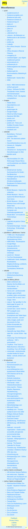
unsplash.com (11, 129)
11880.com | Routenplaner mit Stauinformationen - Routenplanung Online (16, 237)
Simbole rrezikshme (13, 378)
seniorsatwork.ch (13, 62)
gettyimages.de (12, 109)
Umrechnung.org (12, 454)
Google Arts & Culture (14, 380)
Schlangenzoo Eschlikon (15, 499)
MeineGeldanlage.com (14, 405)
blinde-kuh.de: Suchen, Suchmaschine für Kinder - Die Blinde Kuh (15, 172)
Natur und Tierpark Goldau (16, 492)
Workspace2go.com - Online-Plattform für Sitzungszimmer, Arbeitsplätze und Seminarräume (16, 461)
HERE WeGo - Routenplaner (16, 241)
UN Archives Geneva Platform (17, 472)
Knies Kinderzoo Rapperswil (16, 490)
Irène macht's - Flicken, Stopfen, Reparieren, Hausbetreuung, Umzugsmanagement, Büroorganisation (14, 391)
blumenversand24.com (14, 365)
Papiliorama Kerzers (13, 494)
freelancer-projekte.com (15, 15)
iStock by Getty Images (14, 114)
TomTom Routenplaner (14, 257)
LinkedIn (10, 44)
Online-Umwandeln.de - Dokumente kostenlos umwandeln (14, 327)
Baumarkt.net (11, 362)
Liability (14, 523)
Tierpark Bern (11, 501)
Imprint (14, 525)
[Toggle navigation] (24, 3)
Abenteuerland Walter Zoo (15, 483)
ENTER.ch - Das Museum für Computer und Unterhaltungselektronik (16, 210)
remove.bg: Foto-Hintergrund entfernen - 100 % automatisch (16, 340)
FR (27, 218)
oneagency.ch (11, 55)
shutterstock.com (13, 127)
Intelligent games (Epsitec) (16, 177)
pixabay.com (11, 121)
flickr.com (10, 107)
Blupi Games (11, 367)
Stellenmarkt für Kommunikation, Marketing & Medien (16, 73)
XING (9, 80)
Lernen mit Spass (13, 273)
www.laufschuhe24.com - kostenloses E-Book (15, 400)
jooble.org (10, 42)
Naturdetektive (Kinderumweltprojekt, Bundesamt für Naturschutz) (16, 181)
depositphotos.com (13, 105)
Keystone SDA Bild (13, 116)
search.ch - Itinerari (13, 255)
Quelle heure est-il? (13, 416)
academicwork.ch (13, 13)
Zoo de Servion (12, 510)
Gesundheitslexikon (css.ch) (16, 143)
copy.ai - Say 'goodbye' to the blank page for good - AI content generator (16, 304)
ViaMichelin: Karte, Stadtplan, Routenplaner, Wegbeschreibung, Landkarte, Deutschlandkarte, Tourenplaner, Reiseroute (17, 264)
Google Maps (11, 244)
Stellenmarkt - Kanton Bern (16, 78)
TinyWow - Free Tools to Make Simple (16, 347)
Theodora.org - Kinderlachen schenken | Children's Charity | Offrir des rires (17, 450)
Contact (24, 1)
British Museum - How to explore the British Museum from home (16, 197)
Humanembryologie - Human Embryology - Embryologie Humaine (16, 228)
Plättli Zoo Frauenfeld (14, 497)
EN (27, 215)
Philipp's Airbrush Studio (15, 414)
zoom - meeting (12, 468)
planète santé (11, 154)
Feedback (14, 518)
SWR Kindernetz (12, 185)
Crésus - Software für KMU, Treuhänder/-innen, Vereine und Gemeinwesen (16, 91)
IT (26, 220)
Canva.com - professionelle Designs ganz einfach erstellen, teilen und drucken (16, 293)
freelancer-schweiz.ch (14, 20)
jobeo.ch (10, 28)
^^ (26, 528)
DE (27, 213)
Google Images (12, 112)
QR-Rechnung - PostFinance (16, 421)
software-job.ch (12, 64)
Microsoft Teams (12, 407)
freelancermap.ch (13, 22)
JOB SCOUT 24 (12, 33)
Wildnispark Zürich (13, 506)
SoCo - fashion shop (13, 436)
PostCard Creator (13, 418)
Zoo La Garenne (12, 512)
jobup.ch (10, 40)
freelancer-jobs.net (14, 17)
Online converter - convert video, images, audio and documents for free (15, 320)
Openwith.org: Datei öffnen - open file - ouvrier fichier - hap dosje (17, 333)
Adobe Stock (11, 103)
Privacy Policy (14, 520)
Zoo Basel (10, 508)
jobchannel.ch (11, 26)
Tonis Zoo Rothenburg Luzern (17, 503)
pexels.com (11, 118)
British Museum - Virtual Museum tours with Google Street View (16, 203)
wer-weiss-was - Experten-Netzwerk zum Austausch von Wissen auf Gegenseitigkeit (17, 477)
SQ (27, 223)
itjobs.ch (10, 24)
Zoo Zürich (10, 515)
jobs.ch (9, 31)
